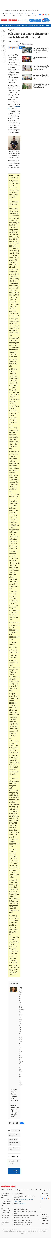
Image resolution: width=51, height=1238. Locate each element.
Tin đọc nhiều (27, 44)
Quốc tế (12, 25)
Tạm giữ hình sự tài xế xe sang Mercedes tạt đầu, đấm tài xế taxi (41, 68)
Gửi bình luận (15, 1171)
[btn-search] (22, 20)
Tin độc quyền (20, 14)
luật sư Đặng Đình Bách (13, 1135)
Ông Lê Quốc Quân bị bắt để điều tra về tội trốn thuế (15, 1111)
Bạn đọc (24, 25)
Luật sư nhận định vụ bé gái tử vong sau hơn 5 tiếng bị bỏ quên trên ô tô (41, 50)
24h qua (34, 14)
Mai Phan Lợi (13, 1139)
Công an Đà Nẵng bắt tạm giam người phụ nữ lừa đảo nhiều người (41, 85)
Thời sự (7, 25)
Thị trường (27, 14)
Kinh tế (36, 25)
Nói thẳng (12, 14)
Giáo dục (43, 1190)
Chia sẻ (22, 47)
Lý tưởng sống (4, 14)
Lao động (18, 25)
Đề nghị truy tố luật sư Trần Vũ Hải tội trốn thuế (14, 1095)
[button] (4, 55)
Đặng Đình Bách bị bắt (14, 1149)
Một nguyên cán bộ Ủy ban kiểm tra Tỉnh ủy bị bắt (40, 77)
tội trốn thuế (16, 1130)
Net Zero (30, 25)
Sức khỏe (41, 25)
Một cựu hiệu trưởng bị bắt (40, 58)
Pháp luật (11, 30)
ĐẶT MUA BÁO (35, 10)
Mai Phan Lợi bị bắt (13, 1143)
